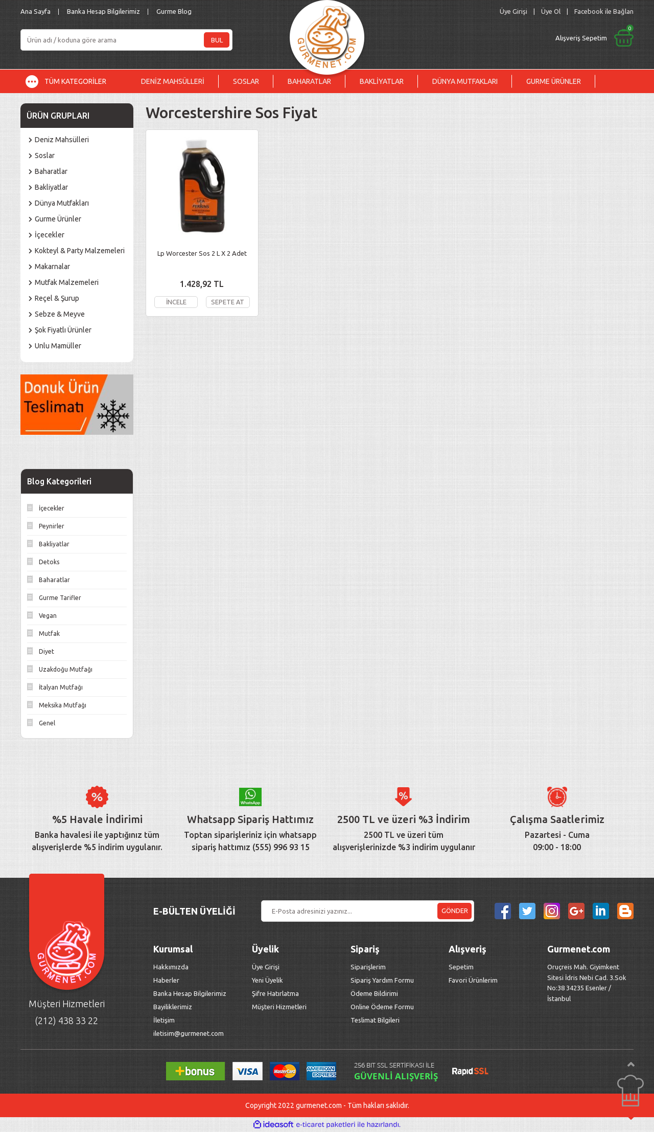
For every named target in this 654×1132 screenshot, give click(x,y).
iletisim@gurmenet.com (188, 1033)
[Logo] (327, 34)
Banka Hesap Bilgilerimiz (103, 11)
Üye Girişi (265, 966)
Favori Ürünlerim (473, 980)
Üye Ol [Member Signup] (550, 11)
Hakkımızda (171, 966)
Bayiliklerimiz (172, 1006)
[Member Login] (513, 11)
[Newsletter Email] (367, 911)
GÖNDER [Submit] (454, 910)
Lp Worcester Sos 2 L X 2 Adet (202, 253)
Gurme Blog (174, 11)
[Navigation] (73, 81)
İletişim (164, 1020)
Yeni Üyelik (267, 980)
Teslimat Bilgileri (376, 1020)
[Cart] (509, 38)
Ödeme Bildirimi (374, 993)
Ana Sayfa (35, 11)
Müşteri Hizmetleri (280, 1006)
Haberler (166, 980)
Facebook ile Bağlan (604, 11)
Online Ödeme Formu (382, 1006)
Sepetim (461, 966)
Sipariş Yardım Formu (382, 980)
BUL (217, 39)
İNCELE (176, 301)
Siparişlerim (368, 966)
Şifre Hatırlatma (275, 993)
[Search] (126, 40)
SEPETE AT (228, 301)
